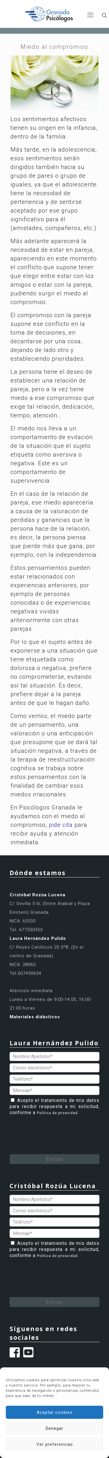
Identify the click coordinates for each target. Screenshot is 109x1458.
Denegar (54, 1428)
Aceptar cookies (54, 1412)
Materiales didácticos (35, 1016)
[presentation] (54, 1129)
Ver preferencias (54, 1444)
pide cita (61, 824)
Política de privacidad (57, 1113)
